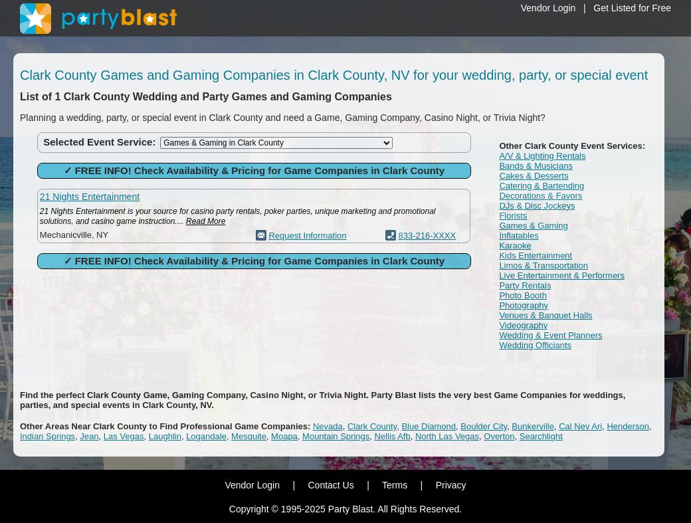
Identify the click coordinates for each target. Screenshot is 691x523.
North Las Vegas (447, 436)
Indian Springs (47, 436)
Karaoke (515, 246)
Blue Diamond (428, 426)
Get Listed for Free (632, 8)
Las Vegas (124, 436)
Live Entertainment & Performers (562, 275)
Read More (205, 221)
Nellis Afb (392, 436)
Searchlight (541, 436)
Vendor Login (548, 8)
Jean (89, 436)
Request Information (307, 236)
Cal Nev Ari (580, 426)
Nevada (328, 426)
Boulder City (483, 426)
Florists (513, 216)
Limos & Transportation (543, 265)
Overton (499, 436)
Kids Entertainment (535, 256)
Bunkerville (533, 426)
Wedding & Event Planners (550, 335)
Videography (523, 325)
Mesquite (248, 436)
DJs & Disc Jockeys (537, 206)
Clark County (372, 426)
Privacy (451, 485)
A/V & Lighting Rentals (542, 156)
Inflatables (518, 236)
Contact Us (330, 485)
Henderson (628, 426)
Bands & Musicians (536, 166)
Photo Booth (523, 295)
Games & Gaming (533, 226)
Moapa (284, 436)
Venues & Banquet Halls (545, 315)
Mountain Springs (335, 436)
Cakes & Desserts (533, 176)
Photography (523, 305)
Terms (394, 485)
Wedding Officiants (535, 345)
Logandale (206, 436)
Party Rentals (525, 285)
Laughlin (165, 436)
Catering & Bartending (541, 186)
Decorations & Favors (540, 196)
